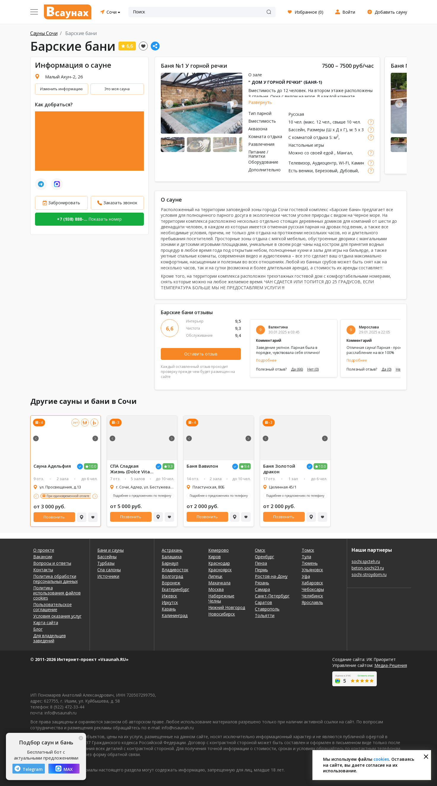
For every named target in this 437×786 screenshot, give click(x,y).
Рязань (262, 582)
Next (234, 103)
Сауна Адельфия (52, 466)
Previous (169, 103)
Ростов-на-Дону (271, 576)
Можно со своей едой (311, 153)
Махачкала (219, 582)
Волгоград (172, 576)
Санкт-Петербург (272, 595)
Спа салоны (109, 569)
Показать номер (89, 219)
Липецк (215, 576)
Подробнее (266, 360)
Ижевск (169, 595)
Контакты (43, 569)
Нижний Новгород (226, 607)
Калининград (174, 615)
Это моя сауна (117, 88)
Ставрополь (267, 608)
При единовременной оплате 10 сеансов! (76, 496)
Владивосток (175, 569)
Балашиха (172, 556)
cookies (381, 759)
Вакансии (42, 556)
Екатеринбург (175, 589)
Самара (262, 589)
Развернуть (260, 102)
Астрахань (172, 550)
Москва (216, 589)
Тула (306, 556)
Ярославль (312, 602)
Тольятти (264, 615)
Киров (214, 556)
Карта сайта (45, 622)
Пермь (261, 569)
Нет (313, 369)
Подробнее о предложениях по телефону (142, 496)
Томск (308, 550)
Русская (296, 114)
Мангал (344, 153)
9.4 (246, 466)
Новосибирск (221, 613)
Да (297, 369)
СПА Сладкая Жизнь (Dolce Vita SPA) (130, 469)
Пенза (261, 563)
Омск (260, 550)
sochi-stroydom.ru (369, 574)
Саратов (263, 602)
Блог (38, 629)
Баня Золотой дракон (279, 469)
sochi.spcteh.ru (366, 561)
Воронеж (171, 582)
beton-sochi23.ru (368, 567)
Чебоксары (313, 589)
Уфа (306, 576)
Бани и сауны (110, 550)
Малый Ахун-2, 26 (64, 77)
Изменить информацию (61, 88)
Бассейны (107, 556)
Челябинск (312, 595)
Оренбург (264, 556)
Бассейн (296, 129)
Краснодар (219, 563)
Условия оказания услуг (57, 616)
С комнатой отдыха (308, 137)
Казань (169, 608)
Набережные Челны (221, 598)
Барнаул (170, 563)
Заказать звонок (120, 202)
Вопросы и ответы (52, 563)
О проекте (43, 550)
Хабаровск (312, 582)
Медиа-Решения (390, 665)
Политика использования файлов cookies (57, 592)
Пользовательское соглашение (52, 607)
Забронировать (64, 202)
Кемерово (218, 550)
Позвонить (54, 517)
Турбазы (106, 563)
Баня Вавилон (202, 466)
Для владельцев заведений (49, 638)
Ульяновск (312, 569)
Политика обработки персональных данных (55, 579)
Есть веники (300, 170)
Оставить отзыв (200, 354)
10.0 (92, 466)
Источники (108, 576)
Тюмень (310, 563)
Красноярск (220, 569)
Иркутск (170, 602)
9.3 (170, 466)
